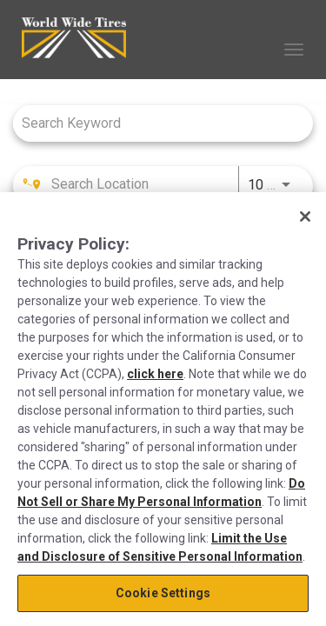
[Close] (305, 216)
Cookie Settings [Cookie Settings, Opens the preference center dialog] (163, 593)
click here (155, 374)
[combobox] (154, 123)
